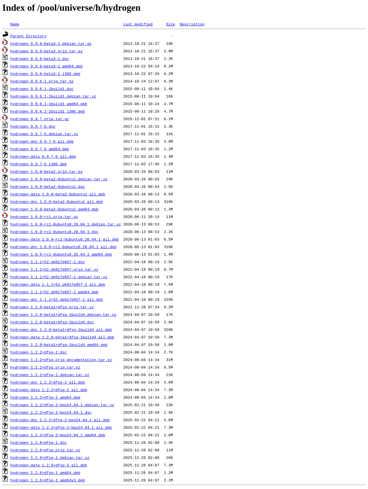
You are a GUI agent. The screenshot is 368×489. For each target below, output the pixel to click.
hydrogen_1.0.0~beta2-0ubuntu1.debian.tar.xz (58, 179)
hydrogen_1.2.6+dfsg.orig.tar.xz (45, 450)
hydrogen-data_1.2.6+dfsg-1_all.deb (48, 465)
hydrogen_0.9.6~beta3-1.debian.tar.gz (51, 43)
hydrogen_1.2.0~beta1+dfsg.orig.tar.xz (52, 306)
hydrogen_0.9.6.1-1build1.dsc (41, 88)
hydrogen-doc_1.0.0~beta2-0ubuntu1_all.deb (56, 201)
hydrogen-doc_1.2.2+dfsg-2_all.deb (47, 382)
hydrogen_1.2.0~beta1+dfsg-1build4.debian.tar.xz (63, 314)
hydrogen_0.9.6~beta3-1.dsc (39, 58)
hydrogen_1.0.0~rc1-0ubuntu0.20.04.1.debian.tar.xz (65, 224)
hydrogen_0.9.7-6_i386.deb (38, 163)
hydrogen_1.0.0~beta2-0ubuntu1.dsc (47, 186)
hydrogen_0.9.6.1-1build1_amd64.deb (48, 103)
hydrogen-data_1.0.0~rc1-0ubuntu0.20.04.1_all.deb (64, 239)
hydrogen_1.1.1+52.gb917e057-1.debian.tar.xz (58, 276)
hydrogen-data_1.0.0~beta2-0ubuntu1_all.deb (57, 194)
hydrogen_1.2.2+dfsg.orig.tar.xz (45, 367)
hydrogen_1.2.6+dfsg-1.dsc (38, 442)
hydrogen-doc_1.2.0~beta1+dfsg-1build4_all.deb (61, 329)
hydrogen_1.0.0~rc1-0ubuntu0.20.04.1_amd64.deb (61, 254)
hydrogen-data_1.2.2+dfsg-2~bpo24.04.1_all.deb (61, 427)
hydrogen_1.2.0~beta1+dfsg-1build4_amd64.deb (58, 344)
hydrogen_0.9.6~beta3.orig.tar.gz (46, 51)
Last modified (137, 24)
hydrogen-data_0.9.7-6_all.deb (43, 156)
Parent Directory (28, 36)
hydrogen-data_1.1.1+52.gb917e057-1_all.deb (57, 284)
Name (14, 24)
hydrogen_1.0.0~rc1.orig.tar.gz (44, 216)
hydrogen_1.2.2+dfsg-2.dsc (38, 352)
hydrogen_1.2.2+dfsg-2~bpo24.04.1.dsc (51, 412)
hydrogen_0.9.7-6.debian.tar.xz (44, 133)
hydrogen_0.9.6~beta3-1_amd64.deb (46, 66)
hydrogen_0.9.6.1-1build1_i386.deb (47, 111)
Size (170, 24)
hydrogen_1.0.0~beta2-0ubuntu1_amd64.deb (54, 209)
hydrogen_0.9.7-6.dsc (33, 126)
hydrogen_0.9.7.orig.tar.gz (39, 118)
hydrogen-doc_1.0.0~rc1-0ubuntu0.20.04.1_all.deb (63, 246)
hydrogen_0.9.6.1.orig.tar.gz (41, 81)
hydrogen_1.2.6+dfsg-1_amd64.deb (45, 472)
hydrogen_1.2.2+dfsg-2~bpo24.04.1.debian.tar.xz (62, 404)
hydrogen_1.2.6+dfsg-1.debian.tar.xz (49, 457)
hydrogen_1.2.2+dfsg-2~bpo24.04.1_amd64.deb (57, 434)
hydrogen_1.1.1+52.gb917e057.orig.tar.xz (54, 269)
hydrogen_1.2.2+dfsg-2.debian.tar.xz (49, 374)
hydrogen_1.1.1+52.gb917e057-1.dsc (47, 261)
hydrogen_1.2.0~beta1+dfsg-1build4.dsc (52, 322)
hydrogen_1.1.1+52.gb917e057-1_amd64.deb (54, 291)
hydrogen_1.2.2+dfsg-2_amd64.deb (45, 397)
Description (192, 24)
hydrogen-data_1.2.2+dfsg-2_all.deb (48, 389)
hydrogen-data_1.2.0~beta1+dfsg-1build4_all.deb (62, 337)
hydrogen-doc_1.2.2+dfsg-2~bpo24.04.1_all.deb (60, 419)
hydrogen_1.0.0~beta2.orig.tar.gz (46, 171)
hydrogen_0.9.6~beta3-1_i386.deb (45, 73)
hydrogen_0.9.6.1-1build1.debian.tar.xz (53, 96)
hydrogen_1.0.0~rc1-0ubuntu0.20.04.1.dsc (54, 231)
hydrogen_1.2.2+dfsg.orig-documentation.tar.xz (61, 359)
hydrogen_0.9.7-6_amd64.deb (39, 148)
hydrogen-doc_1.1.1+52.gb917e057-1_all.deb (56, 299)
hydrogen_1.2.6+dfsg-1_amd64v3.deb (47, 480)
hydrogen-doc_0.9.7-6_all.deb (41, 141)
